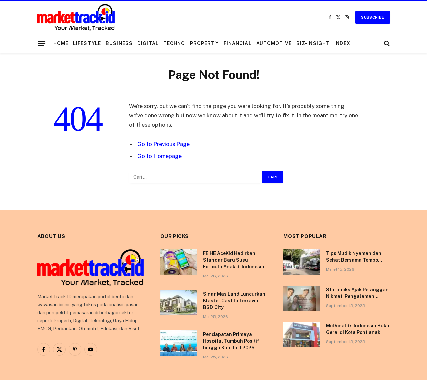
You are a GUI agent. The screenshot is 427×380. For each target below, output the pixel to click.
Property (204, 43)
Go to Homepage (159, 156)
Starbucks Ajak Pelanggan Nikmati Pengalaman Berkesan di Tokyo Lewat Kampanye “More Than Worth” (357, 293)
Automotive (274, 43)
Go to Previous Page (163, 144)
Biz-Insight (313, 43)
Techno (174, 43)
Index (342, 43)
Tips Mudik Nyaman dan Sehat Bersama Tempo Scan (353, 257)
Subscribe (372, 17)
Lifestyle (87, 43)
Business (119, 43)
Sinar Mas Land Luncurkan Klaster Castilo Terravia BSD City (234, 300)
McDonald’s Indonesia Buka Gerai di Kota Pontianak (357, 329)
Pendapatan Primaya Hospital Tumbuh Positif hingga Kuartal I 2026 (231, 341)
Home (60, 43)
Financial (238, 43)
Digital (148, 43)
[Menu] (41, 43)
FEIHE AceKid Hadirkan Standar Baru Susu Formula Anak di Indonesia (233, 260)
